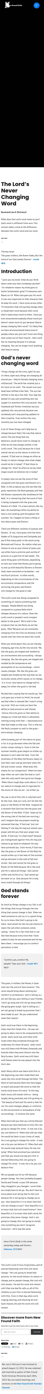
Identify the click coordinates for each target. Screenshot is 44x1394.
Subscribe (37, 1332)
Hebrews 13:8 (10, 1249)
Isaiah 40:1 (32, 963)
